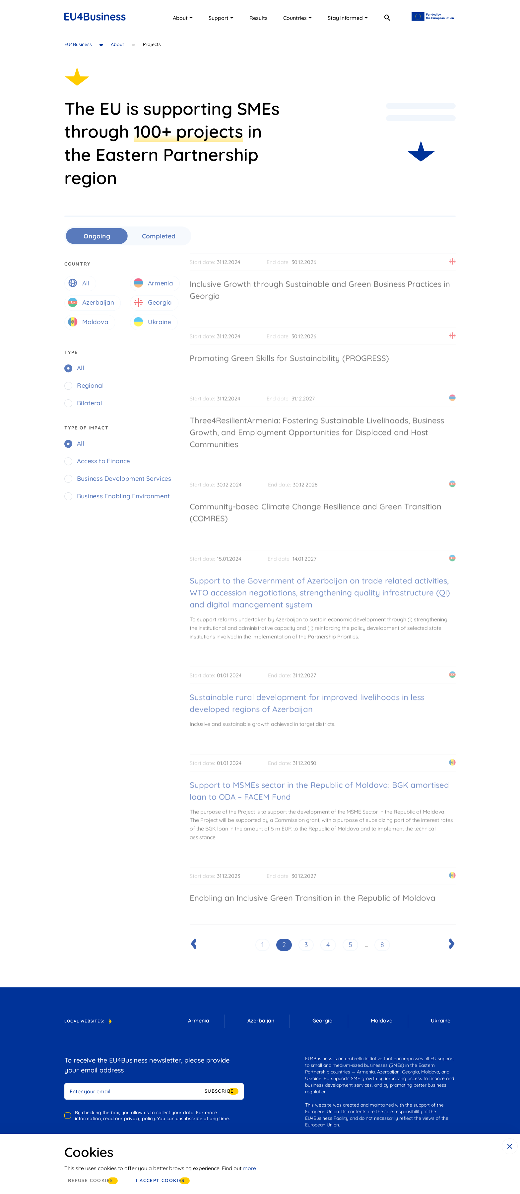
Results (258, 18)
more (249, 1168)
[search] (387, 17)
